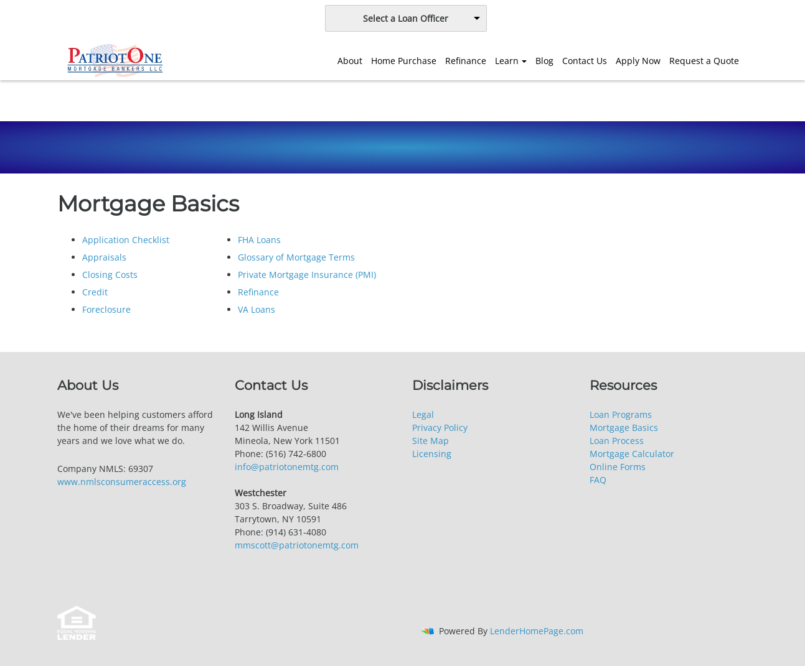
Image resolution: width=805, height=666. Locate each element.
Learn (507, 61)
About (349, 61)
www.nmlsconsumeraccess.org (121, 482)
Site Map (430, 440)
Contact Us (584, 61)
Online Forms (618, 467)
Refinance (465, 61)
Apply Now (638, 61)
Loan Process (617, 440)
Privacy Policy (440, 427)
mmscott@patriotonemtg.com (297, 545)
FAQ (598, 480)
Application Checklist (125, 240)
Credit (95, 292)
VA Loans (256, 309)
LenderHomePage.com (536, 631)
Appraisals (104, 257)
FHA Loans (259, 240)
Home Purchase (403, 61)
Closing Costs (110, 274)
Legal (423, 414)
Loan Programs (621, 414)
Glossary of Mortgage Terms (296, 257)
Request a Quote (704, 61)
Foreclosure (106, 309)
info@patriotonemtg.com (287, 467)
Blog (544, 61)
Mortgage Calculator (632, 454)
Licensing (431, 454)
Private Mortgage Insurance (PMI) (307, 274)
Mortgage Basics (624, 427)
